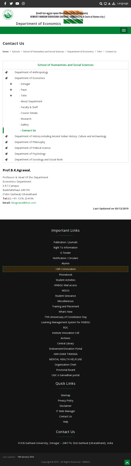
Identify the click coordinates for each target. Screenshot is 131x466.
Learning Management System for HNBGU (65, 322)
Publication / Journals (65, 242)
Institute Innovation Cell (65, 332)
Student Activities (65, 280)
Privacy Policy (65, 400)
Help (65, 421)
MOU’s (65, 290)
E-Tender (65, 252)
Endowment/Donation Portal (65, 348)
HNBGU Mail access (65, 285)
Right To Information (65, 247)
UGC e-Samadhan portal (65, 375)
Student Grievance (65, 295)
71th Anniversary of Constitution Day (65, 317)
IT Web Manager (65, 411)
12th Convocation (65, 269)
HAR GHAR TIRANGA (66, 354)
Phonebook (65, 274)
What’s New (65, 311)
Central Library (65, 343)
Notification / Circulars (65, 258)
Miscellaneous (65, 301)
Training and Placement (65, 306)
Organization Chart (65, 364)
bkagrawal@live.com (23, 202)
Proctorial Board (65, 369)
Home (6, 51)
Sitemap (65, 395)
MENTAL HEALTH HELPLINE (65, 359)
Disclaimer (65, 405)
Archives (65, 338)
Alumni (65, 263)
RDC (65, 327)
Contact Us (65, 416)
